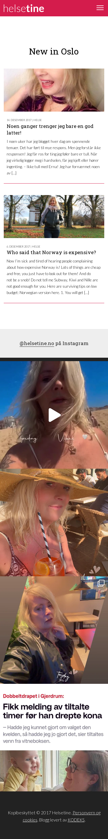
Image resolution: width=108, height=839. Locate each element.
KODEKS (76, 819)
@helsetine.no (37, 343)
